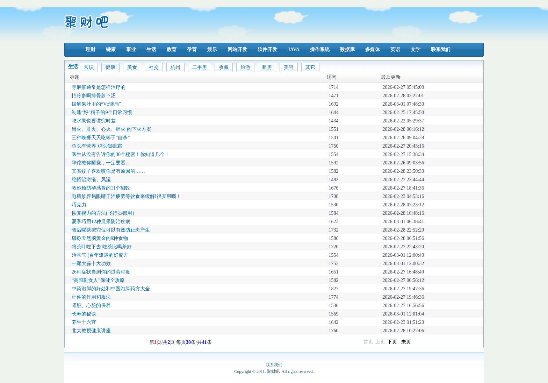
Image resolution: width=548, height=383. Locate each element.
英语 (395, 49)
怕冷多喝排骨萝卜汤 (94, 95)
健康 (110, 67)
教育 (171, 49)
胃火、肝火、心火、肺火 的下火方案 (111, 129)
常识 (89, 67)
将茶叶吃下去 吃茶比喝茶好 (102, 246)
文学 (415, 49)
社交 (154, 67)
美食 (132, 67)
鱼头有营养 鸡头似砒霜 (97, 146)
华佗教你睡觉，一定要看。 (101, 162)
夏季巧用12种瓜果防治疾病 (101, 221)
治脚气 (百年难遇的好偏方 (100, 255)
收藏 (224, 67)
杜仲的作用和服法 (91, 297)
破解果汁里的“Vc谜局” (96, 104)
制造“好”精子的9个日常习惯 (102, 112)
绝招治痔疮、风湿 (91, 179)
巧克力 (79, 204)
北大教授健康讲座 (91, 330)
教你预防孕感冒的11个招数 (101, 188)
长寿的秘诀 (84, 314)
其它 (310, 67)
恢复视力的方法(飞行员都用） (104, 213)
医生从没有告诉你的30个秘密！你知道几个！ (121, 154)
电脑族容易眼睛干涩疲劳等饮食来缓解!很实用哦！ (126, 196)
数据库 (347, 49)
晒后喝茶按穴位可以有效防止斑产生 (111, 230)
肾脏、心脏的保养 (91, 305)
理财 (90, 49)
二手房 (199, 67)
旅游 (245, 67)
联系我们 (440, 49)
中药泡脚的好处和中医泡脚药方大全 (111, 288)
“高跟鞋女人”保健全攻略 (98, 280)
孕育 (192, 49)
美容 (289, 67)
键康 (111, 49)
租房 (267, 67)
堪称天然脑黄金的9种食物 (100, 238)
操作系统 (320, 49)
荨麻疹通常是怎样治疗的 (98, 87)
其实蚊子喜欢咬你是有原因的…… (108, 171)
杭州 (175, 67)
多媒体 (372, 49)
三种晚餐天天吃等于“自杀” (101, 137)
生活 (151, 49)
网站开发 (237, 49)
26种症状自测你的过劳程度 (101, 272)
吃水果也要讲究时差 (94, 120)
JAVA (294, 49)
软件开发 (267, 49)
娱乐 (212, 49)
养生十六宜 (84, 322)
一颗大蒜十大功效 (91, 263)
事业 (131, 49)
